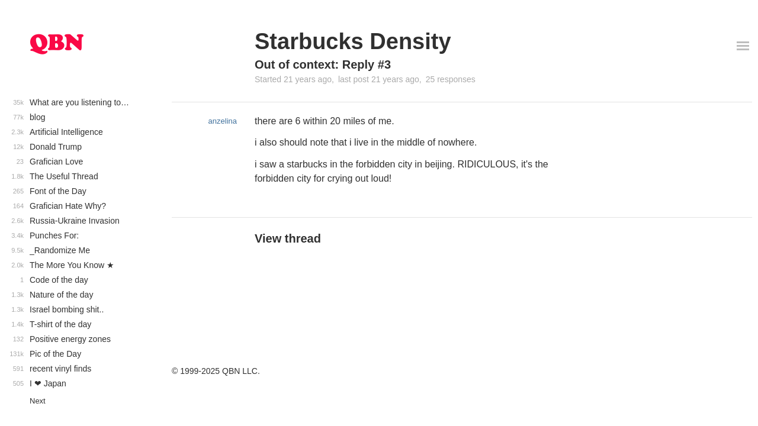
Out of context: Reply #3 (323, 64)
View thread (288, 238)
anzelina (222, 121)
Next (38, 401)
